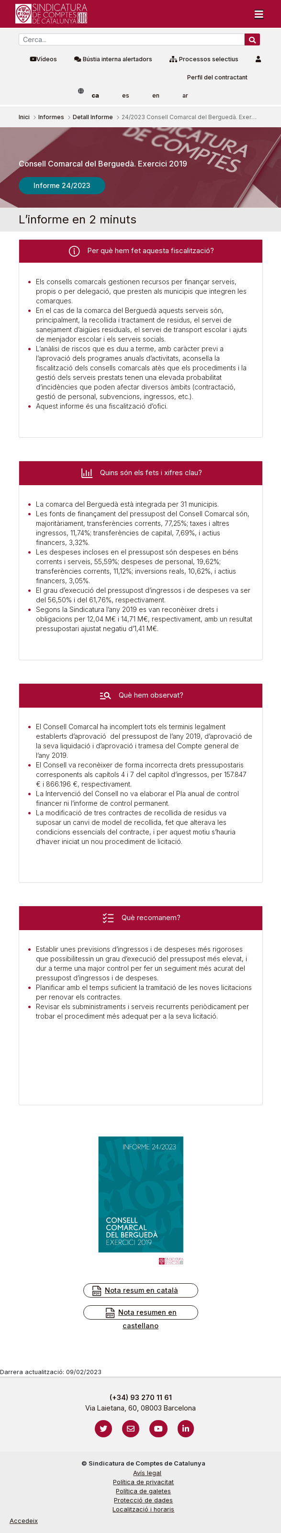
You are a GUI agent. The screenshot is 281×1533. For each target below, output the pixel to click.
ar (185, 95)
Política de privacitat (143, 1482)
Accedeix (24, 1520)
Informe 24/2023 (62, 185)
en (155, 95)
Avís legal (147, 1473)
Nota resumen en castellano (140, 1318)
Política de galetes (143, 1491)
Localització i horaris (143, 1509)
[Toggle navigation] (259, 14)
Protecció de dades (143, 1500)
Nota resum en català (134, 1291)
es (125, 95)
